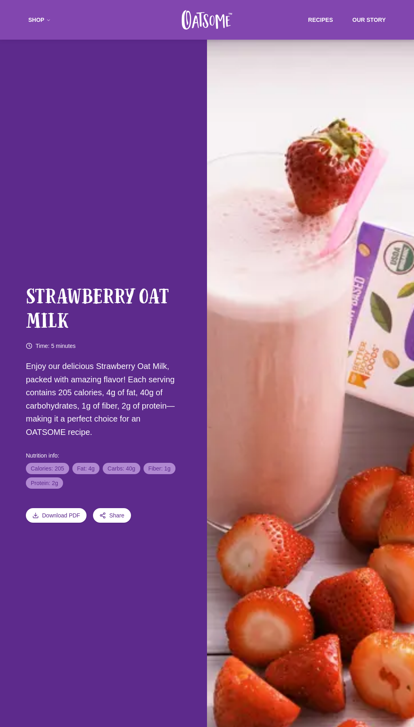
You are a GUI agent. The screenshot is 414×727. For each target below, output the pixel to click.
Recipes (320, 20)
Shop (39, 20)
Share (111, 515)
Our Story (369, 20)
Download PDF (56, 515)
